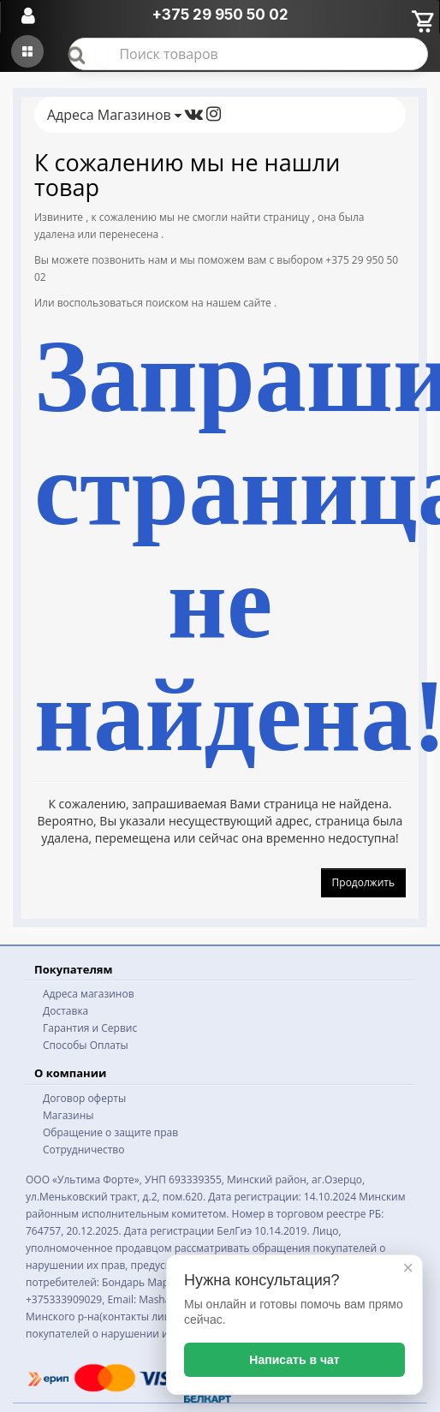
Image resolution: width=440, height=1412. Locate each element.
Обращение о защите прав (110, 1132)
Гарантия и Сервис (90, 1028)
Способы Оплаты (85, 1045)
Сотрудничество (83, 1149)
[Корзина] (422, 20)
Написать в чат (294, 1360)
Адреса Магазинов (114, 114)
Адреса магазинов (88, 993)
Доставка (65, 1011)
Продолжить (363, 882)
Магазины (68, 1115)
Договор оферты (84, 1098)
